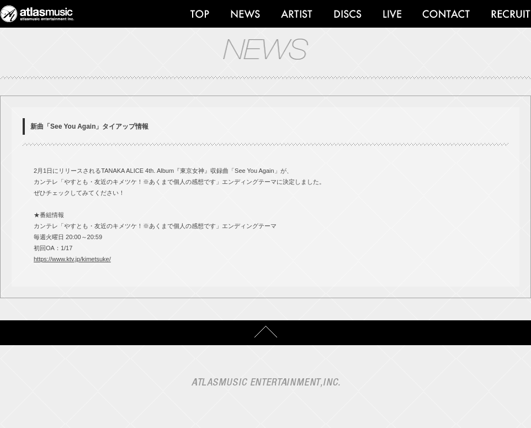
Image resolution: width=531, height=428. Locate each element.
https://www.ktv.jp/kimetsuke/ (72, 259)
